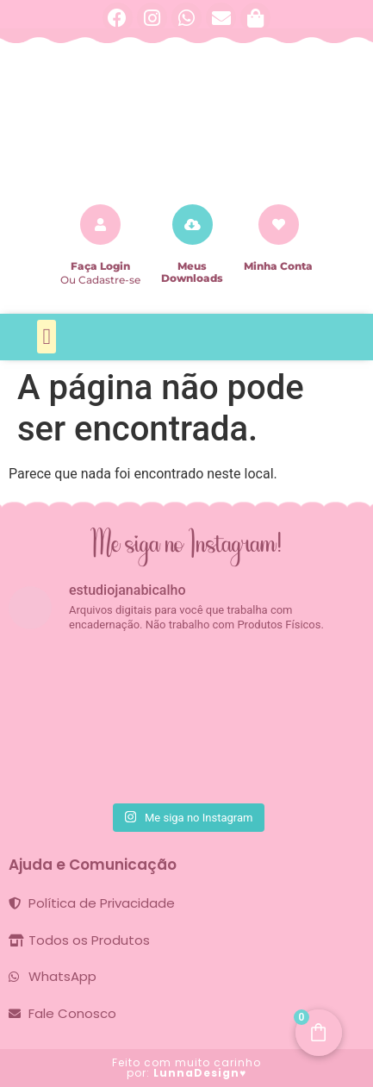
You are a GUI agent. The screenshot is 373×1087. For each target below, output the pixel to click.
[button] (47, 336)
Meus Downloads (192, 271)
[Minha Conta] (278, 224)
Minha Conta (278, 265)
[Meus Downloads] (192, 224)
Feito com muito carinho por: (186, 1067)
